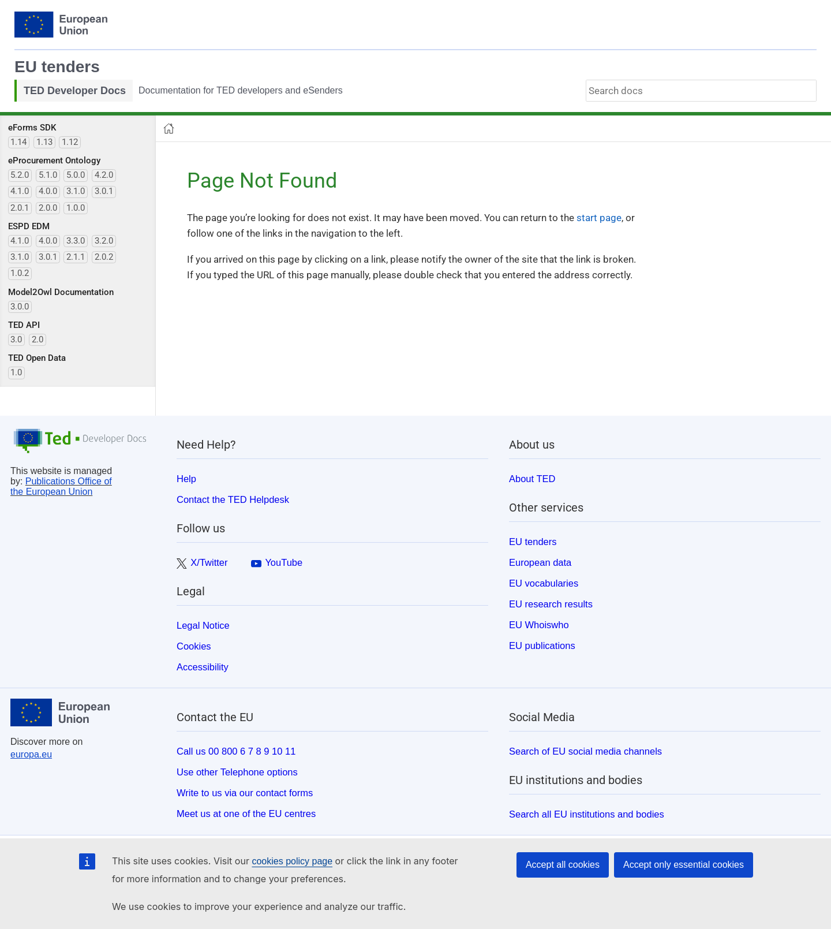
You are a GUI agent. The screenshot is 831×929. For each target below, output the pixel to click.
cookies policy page (292, 861)
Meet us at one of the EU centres (246, 813)
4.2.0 (104, 175)
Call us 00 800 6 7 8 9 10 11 (236, 751)
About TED (532, 478)
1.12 (70, 142)
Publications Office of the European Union (61, 486)
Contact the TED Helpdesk (233, 499)
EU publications (542, 645)
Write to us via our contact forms (245, 793)
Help (186, 478)
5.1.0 (48, 175)
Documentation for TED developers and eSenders (240, 90)
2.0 (37, 339)
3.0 (16, 339)
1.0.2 (19, 273)
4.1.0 (19, 191)
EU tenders (57, 67)
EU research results (551, 604)
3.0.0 (19, 306)
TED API (24, 325)
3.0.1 (104, 191)
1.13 (44, 142)
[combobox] (701, 91)
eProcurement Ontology (54, 160)
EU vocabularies (543, 583)
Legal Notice (203, 625)
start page (599, 217)
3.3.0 (75, 241)
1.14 (18, 142)
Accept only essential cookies (683, 865)
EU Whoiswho (539, 625)
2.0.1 (19, 208)
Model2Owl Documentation (61, 292)
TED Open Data (37, 358)
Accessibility (203, 667)
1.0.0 (75, 208)
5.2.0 (19, 175)
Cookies (194, 646)
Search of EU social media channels (585, 751)
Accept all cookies (563, 865)
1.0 (16, 372)
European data (540, 562)
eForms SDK (32, 127)
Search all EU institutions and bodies (586, 814)
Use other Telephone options (237, 772)
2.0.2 (104, 257)
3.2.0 (104, 241)
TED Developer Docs (75, 90)
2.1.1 (75, 257)
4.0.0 (48, 191)
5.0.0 (75, 175)
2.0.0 (48, 208)
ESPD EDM (29, 226)
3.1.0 (75, 191)
